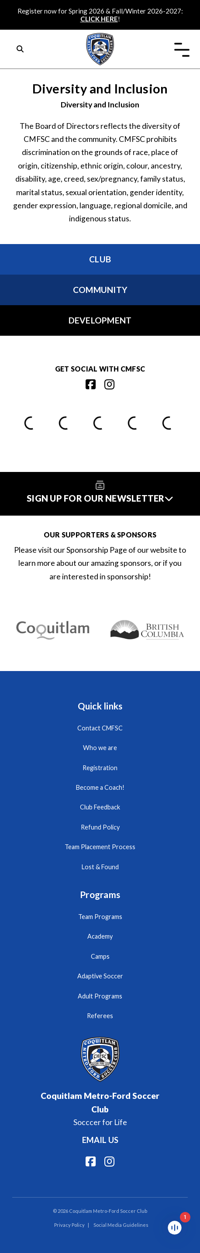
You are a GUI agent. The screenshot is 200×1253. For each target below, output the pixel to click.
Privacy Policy (69, 1225)
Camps (100, 956)
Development (100, 320)
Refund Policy (100, 827)
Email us (100, 1140)
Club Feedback (100, 807)
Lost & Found (100, 867)
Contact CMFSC (100, 728)
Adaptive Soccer (100, 976)
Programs (100, 894)
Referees (100, 1015)
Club (100, 259)
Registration (100, 767)
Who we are (100, 747)
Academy (100, 936)
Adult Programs (100, 996)
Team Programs (100, 916)
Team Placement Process (100, 846)
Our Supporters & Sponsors (100, 534)
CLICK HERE (99, 19)
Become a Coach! (100, 787)
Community (100, 290)
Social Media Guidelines (120, 1225)
